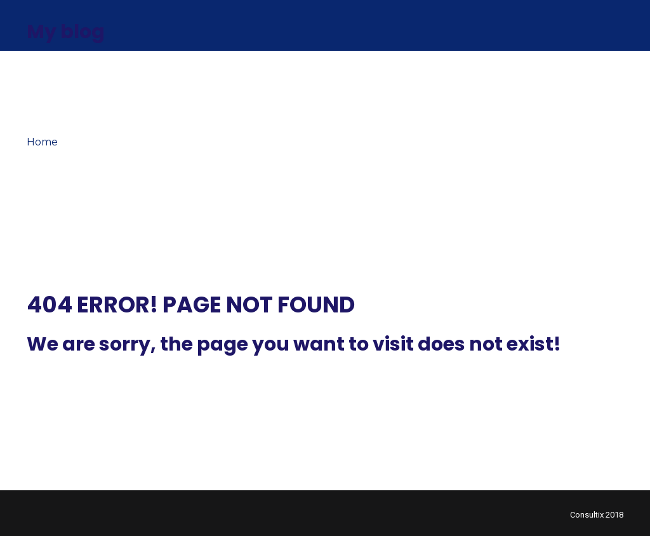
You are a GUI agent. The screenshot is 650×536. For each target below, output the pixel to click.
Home (42, 142)
